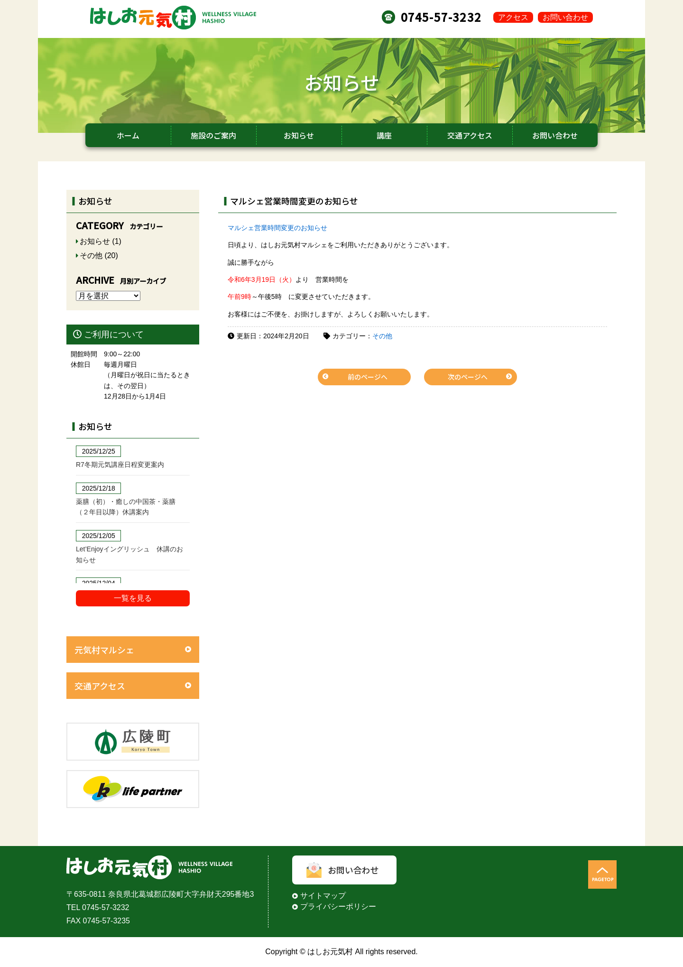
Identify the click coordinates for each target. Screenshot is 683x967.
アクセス (513, 17)
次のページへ (468, 376)
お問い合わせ (565, 17)
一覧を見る (133, 598)
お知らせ (95, 241)
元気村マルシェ (104, 649)
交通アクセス (99, 685)
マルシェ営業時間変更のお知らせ (277, 228)
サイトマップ (323, 896)
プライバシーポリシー (338, 906)
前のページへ (368, 376)
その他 (382, 336)
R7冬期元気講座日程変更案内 (120, 464)
